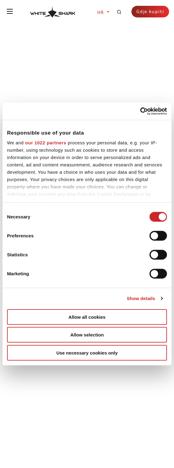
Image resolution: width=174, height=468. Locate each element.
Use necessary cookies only (87, 352)
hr (104, 12)
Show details (141, 298)
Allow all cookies (87, 316)
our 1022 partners (45, 142)
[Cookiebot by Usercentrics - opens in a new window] (140, 111)
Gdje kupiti (150, 11)
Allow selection (87, 334)
